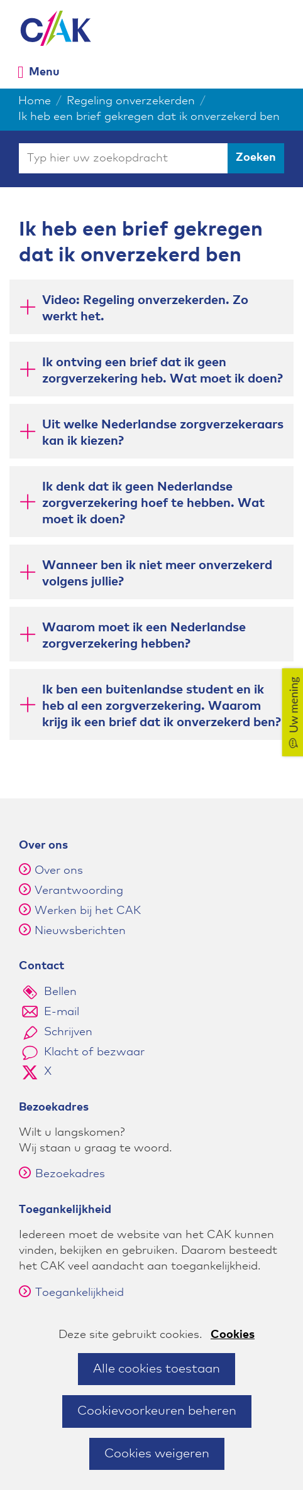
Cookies (233, 1334)
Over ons (59, 870)
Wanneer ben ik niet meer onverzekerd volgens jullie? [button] (157, 573)
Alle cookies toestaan (156, 1368)
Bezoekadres (62, 1174)
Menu (44, 72)
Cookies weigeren (156, 1453)
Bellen (60, 992)
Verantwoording (79, 890)
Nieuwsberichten (80, 931)
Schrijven (68, 1032)
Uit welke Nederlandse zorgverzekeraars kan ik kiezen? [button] (163, 432)
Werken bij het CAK (88, 910)
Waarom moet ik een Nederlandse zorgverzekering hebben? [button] (144, 635)
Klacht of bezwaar (94, 1052)
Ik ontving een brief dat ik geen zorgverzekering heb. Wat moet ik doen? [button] (162, 370)
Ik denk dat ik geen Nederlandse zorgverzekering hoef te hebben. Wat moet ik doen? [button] (153, 503)
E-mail (61, 1012)
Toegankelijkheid (71, 1292)
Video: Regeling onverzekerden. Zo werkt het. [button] (145, 308)
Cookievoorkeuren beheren (156, 1411)
